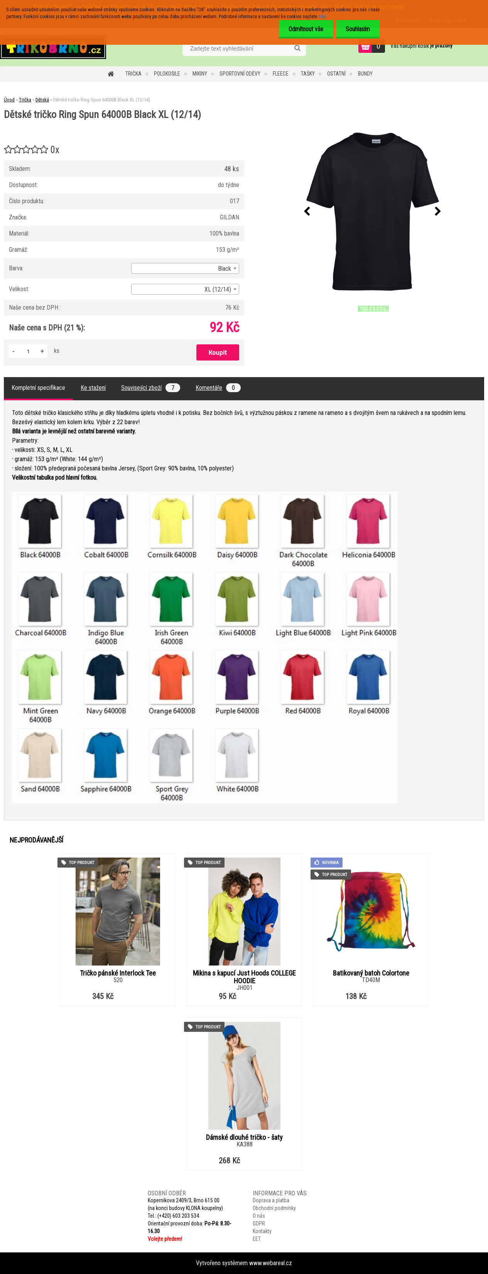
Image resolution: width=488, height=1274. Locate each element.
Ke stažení (93, 387)
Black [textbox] (224, 268)
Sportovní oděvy (240, 74)
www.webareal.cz (270, 1263)
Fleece (281, 74)
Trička (133, 74)
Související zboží (150, 387)
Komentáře (218, 387)
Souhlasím (358, 29)
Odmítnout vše (306, 29)
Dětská (42, 100)
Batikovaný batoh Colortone (371, 973)
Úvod (9, 100)
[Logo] (53, 47)
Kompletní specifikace (38, 387)
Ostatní (336, 74)
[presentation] (307, 212)
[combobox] (185, 268)
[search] (297, 48)
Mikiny (199, 74)
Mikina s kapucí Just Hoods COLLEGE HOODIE (244, 977)
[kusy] (28, 351)
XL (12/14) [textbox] (217, 289)
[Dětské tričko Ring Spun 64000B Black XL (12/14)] (372, 212)
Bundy (365, 74)
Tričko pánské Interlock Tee (118, 973)
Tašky (308, 74)
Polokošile (167, 74)
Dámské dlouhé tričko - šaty (244, 1137)
